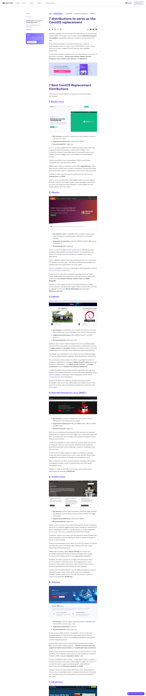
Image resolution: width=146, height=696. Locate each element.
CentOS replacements (73, 250)
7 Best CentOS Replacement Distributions (33, 26)
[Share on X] (90, 29)
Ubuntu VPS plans (55, 270)
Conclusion (29, 29)
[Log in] (138, 3)
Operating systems (58, 13)
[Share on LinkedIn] (96, 29)
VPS (50, 13)
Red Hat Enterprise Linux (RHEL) (68, 392)
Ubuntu (55, 192)
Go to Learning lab (31, 42)
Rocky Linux (57, 101)
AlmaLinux (57, 682)
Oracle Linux (58, 476)
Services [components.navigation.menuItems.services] (25, 3)
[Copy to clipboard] (88, 29)
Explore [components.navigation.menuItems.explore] (32, 3)
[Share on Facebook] (93, 29)
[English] (129, 3)
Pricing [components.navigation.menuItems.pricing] (17, 3)
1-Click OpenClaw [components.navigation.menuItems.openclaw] (50, 3)
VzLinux (55, 582)
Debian (55, 296)
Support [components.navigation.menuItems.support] (40, 3)
